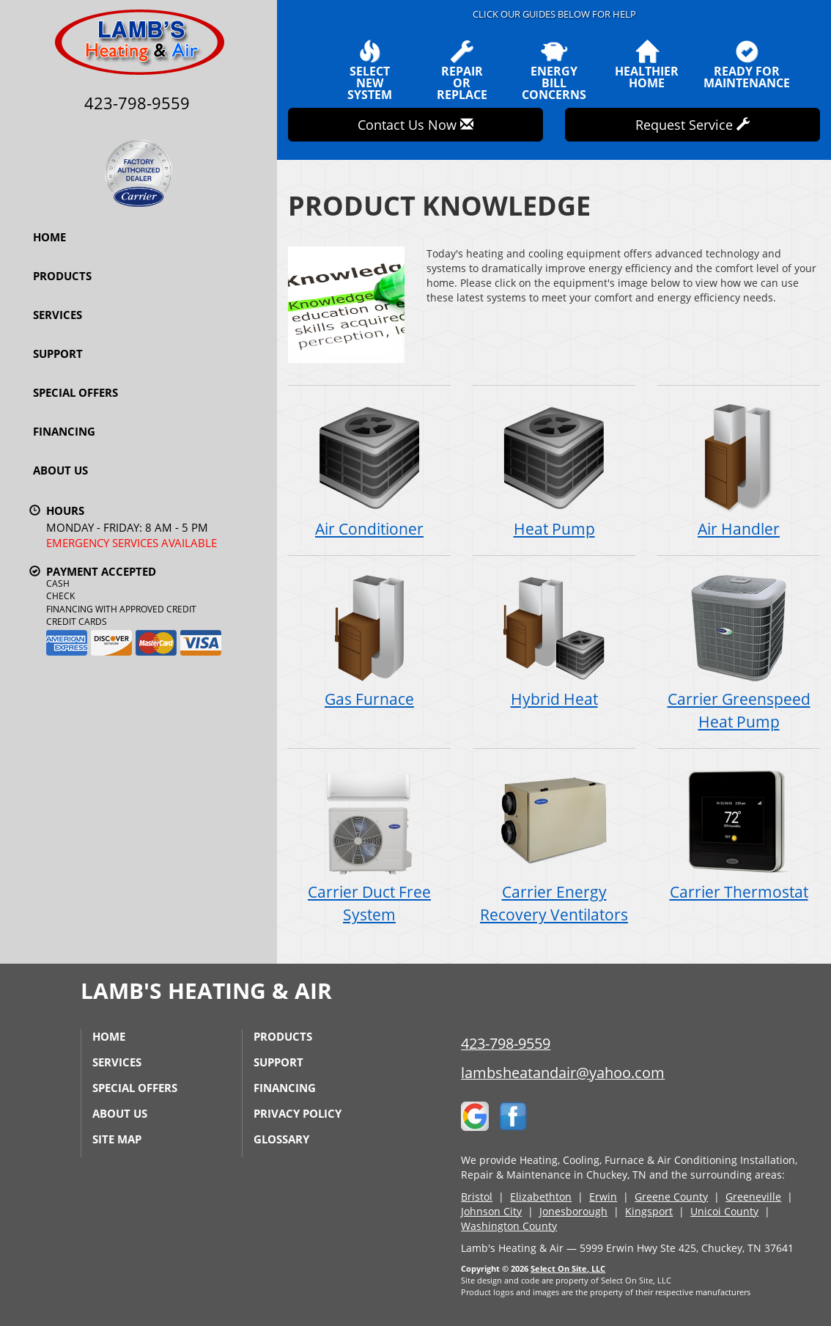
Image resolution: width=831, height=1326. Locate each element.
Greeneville (753, 1197)
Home (49, 237)
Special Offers (75, 392)
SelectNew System (369, 70)
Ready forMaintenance (746, 64)
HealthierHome (647, 64)
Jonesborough (573, 1211)
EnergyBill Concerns (554, 70)
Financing (64, 431)
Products (62, 275)
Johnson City (491, 1211)
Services (57, 314)
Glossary (281, 1139)
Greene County (671, 1197)
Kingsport (649, 1211)
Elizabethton (541, 1197)
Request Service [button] (692, 124)
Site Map (116, 1139)
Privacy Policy (297, 1113)
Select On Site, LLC (568, 1268)
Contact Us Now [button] (415, 124)
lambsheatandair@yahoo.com (563, 1073)
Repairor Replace (461, 70)
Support (58, 353)
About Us (60, 470)
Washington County (509, 1226)
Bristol (476, 1197)
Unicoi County (724, 1211)
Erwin (603, 1197)
